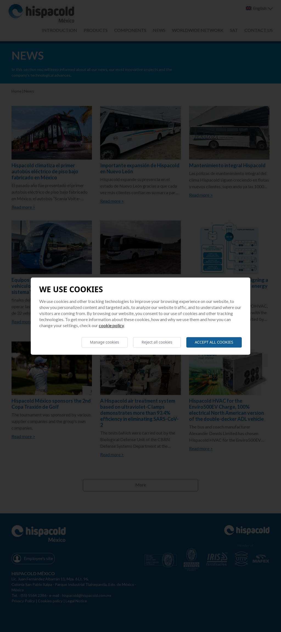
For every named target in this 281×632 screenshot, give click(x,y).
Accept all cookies (214, 342)
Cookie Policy (111, 325)
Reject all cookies (157, 342)
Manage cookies (104, 342)
